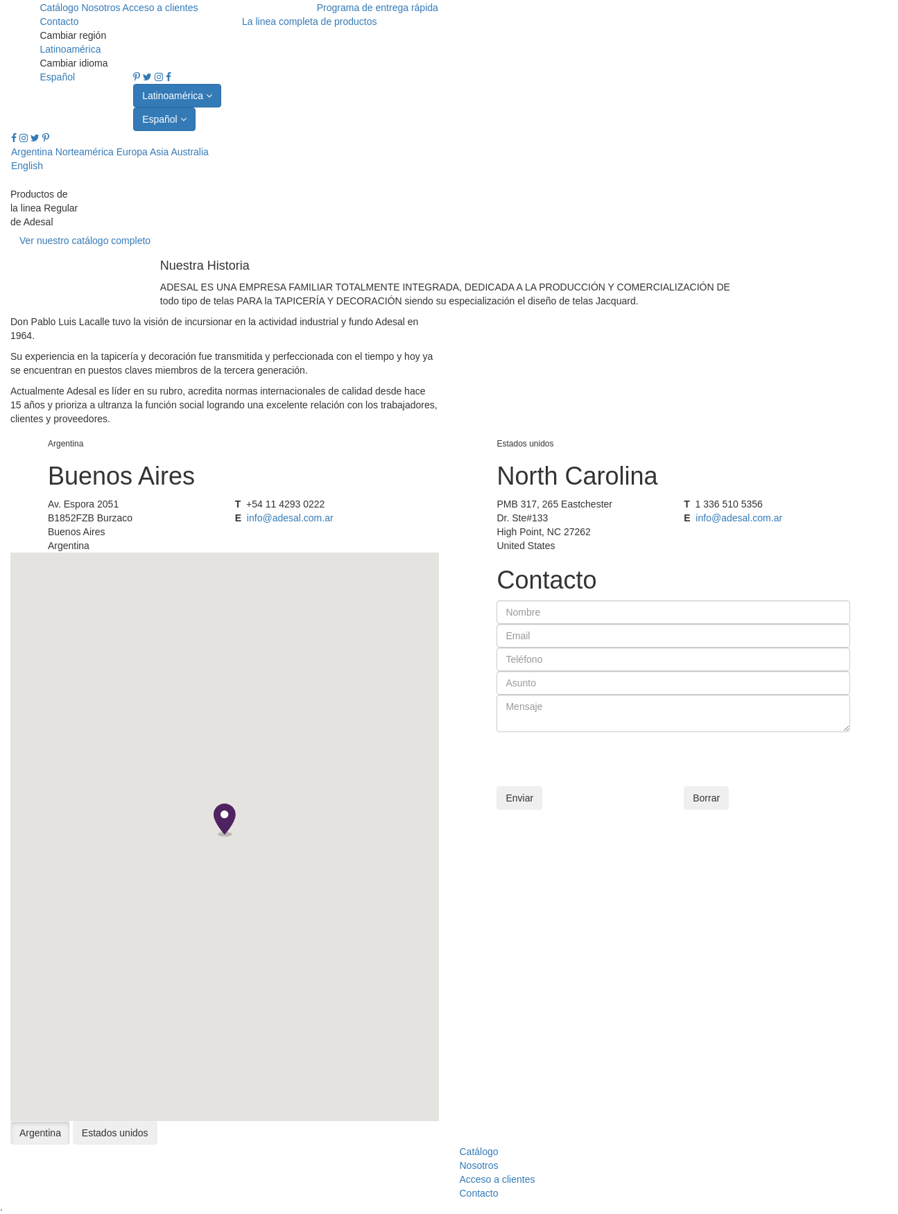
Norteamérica (84, 151)
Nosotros (101, 7)
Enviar (519, 798)
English (27, 165)
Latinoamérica (70, 49)
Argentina (32, 151)
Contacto (59, 21)
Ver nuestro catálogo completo (84, 240)
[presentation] (602, 759)
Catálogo (60, 7)
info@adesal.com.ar (290, 517)
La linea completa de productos (309, 21)
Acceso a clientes (160, 7)
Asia (159, 151)
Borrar (706, 798)
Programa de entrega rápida (377, 7)
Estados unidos (115, 1132)
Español (57, 77)
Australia (189, 151)
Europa (132, 151)
